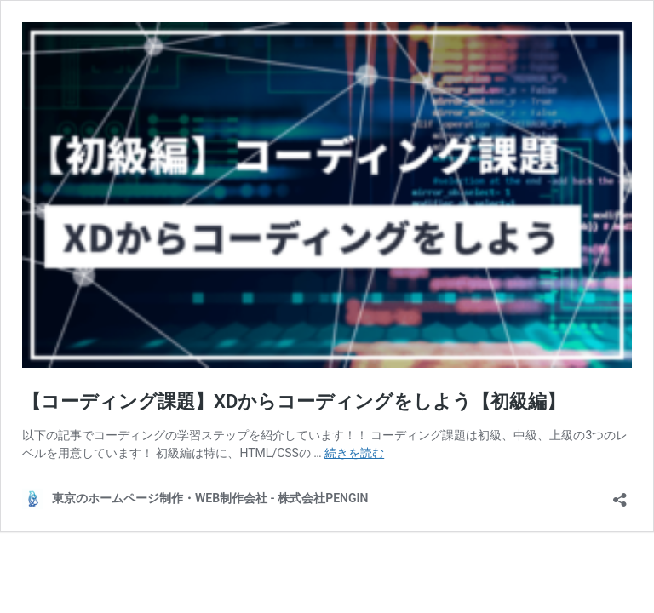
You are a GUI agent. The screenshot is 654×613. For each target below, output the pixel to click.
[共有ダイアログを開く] (620, 494)
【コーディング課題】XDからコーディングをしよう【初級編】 (293, 401)
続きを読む (354, 453)
